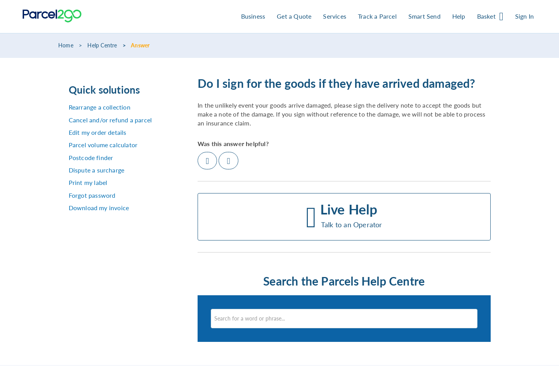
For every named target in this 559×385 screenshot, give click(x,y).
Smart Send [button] (424, 16)
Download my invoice (99, 207)
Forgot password (92, 195)
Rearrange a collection (99, 107)
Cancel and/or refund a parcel (110, 120)
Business (253, 16)
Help (458, 16)
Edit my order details (98, 132)
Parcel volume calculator (103, 144)
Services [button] (334, 16)
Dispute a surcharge (97, 170)
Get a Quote (294, 16)
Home (65, 45)
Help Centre (102, 45)
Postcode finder (91, 157)
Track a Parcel (377, 16)
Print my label (88, 182)
